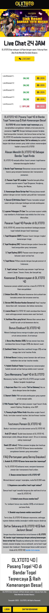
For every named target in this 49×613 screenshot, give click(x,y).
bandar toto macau (33, 550)
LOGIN (40, 78)
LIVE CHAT (24, 59)
